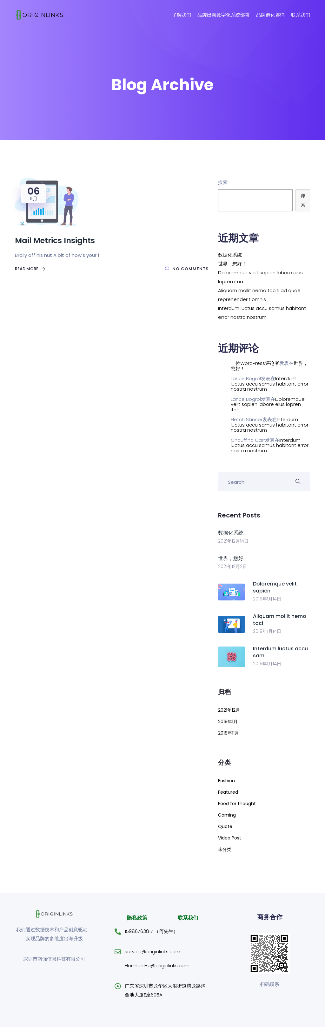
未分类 (224, 849)
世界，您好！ (232, 263)
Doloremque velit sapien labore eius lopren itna (268, 404)
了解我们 (181, 14)
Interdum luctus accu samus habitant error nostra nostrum (269, 383)
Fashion (226, 780)
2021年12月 (229, 710)
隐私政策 (137, 917)
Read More (30, 269)
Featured (228, 792)
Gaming (227, 815)
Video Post (229, 838)
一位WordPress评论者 (255, 363)
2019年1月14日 (267, 599)
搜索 (223, 182)
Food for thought (237, 803)
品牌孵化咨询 (270, 14)
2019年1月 (228, 721)
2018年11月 (228, 733)
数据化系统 (230, 254)
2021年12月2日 (232, 566)
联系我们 (300, 14)
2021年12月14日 (233, 541)
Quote (225, 826)
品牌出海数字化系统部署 (223, 14)
